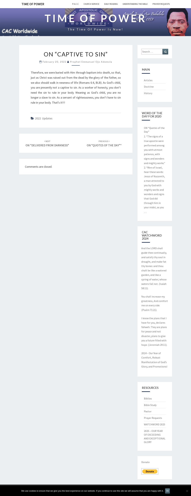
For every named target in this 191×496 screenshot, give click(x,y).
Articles (148, 80)
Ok (167, 491)
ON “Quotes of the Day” (154, 129)
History (148, 93)
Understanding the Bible (135, 4)
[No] (187, 491)
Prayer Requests (161, 4)
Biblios (148, 398)
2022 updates (43, 118)
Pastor (147, 411)
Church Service (91, 4)
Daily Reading (111, 4)
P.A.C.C (75, 4)
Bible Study (150, 405)
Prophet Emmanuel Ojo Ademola (91, 61)
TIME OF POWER (32, 4)
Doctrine (149, 86)
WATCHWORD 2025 (154, 424)
